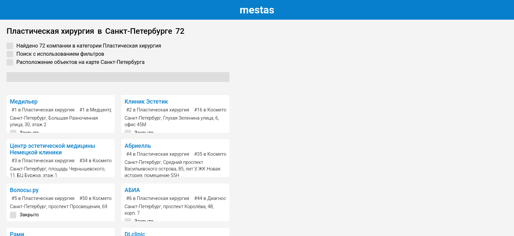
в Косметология (216, 110)
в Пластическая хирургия (42, 110)
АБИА (132, 190)
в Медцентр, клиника (106, 110)
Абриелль (138, 146)
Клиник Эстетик (146, 101)
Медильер (24, 101)
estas (257, 10)
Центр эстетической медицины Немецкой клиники (52, 149)
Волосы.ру (24, 190)
